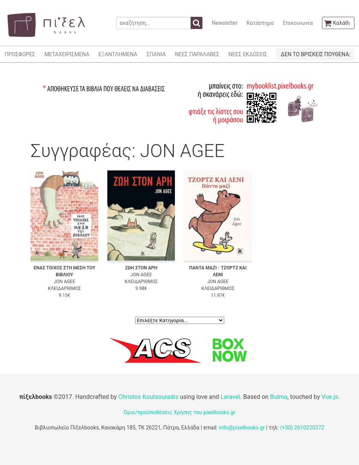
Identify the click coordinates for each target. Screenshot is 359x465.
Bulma (278, 396)
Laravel (230, 396)
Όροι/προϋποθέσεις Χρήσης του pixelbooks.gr (179, 412)
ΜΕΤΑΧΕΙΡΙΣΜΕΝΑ (66, 54)
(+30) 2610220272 (302, 427)
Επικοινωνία (297, 23)
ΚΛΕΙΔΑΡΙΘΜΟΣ (64, 288)
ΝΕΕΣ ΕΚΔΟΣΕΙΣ (247, 54)
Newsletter (224, 23)
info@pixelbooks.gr (242, 427)
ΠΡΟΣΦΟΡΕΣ (20, 54)
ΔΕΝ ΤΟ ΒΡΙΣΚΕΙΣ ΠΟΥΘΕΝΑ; (315, 54)
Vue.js (330, 396)
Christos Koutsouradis (148, 396)
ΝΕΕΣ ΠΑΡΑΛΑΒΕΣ (197, 54)
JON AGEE (64, 281)
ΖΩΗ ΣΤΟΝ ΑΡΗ (141, 268)
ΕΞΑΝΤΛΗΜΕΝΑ (118, 54)
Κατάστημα (260, 23)
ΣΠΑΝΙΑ (156, 54)
